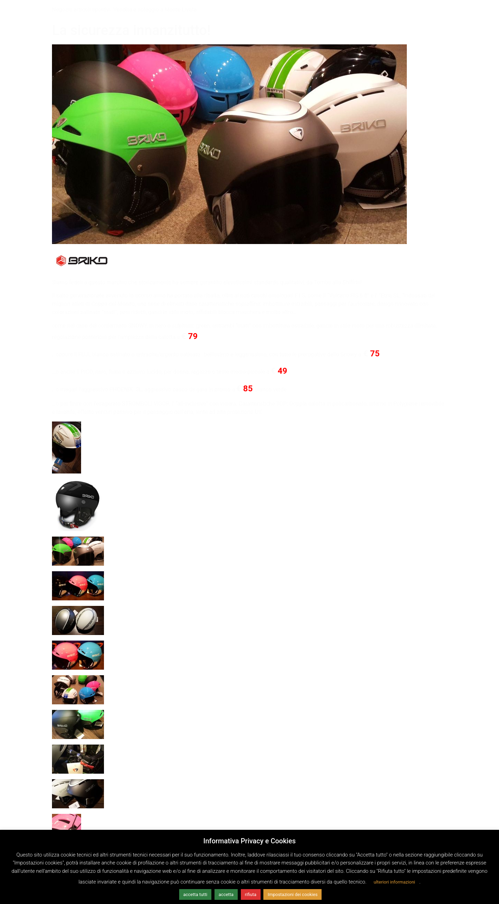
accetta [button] (226, 894)
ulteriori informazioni (394, 882)
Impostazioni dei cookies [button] (292, 894)
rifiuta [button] (250, 894)
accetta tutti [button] (195, 894)
